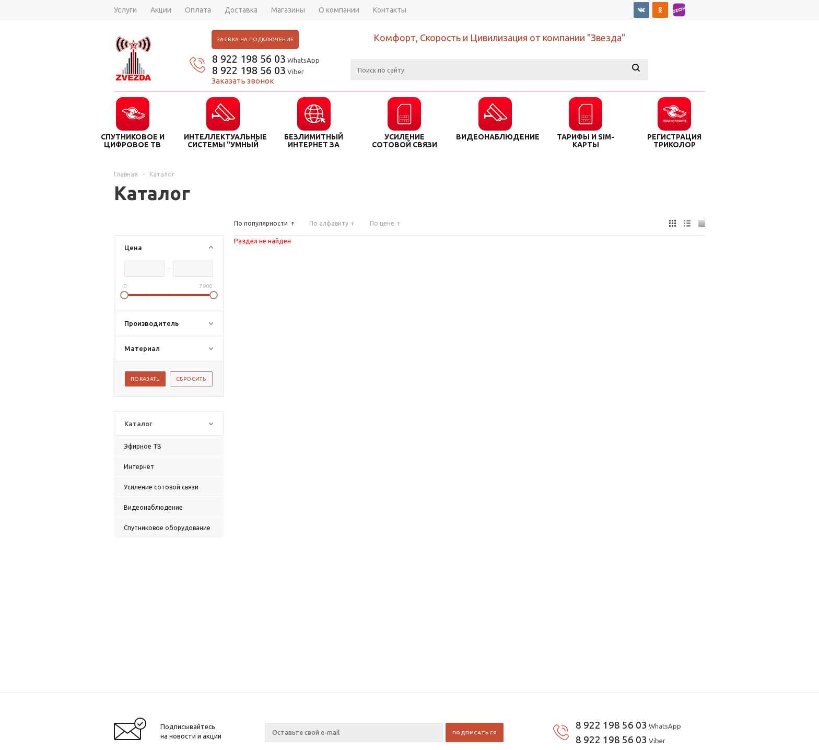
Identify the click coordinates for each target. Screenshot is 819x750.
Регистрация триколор (674, 140)
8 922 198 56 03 (249, 59)
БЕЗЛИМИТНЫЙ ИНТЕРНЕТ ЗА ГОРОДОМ (313, 140)
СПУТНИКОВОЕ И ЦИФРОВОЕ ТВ (133, 140)
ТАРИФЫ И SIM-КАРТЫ (585, 140)
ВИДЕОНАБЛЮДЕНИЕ (495, 137)
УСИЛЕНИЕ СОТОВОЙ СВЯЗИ (404, 140)
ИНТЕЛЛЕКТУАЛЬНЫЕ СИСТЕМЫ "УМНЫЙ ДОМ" (223, 140)
